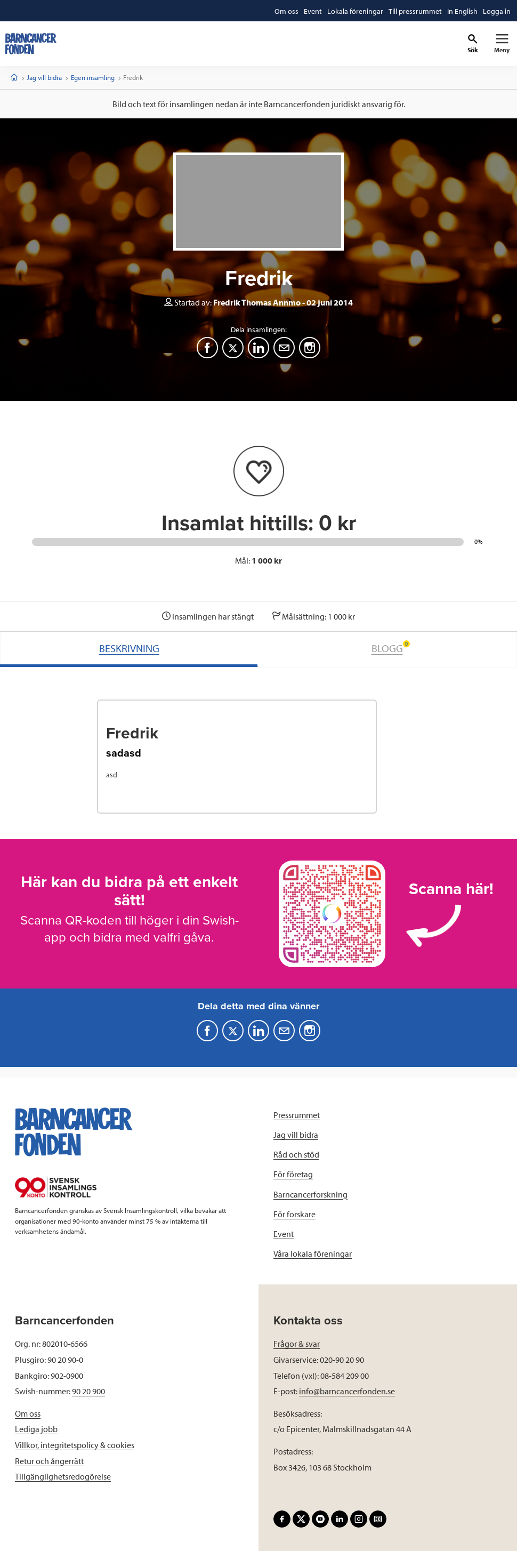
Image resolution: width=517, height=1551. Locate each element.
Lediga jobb (36, 1429)
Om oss (28, 1413)
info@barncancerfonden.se (347, 1391)
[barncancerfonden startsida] (31, 43)
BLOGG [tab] (390, 647)
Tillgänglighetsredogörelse (63, 1476)
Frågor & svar (296, 1343)
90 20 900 (88, 1391)
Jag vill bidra (44, 77)
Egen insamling (93, 77)
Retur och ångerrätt (49, 1461)
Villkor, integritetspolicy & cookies (74, 1445)
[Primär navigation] (502, 43)
